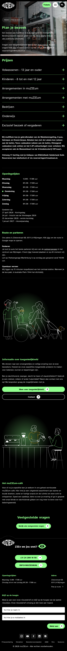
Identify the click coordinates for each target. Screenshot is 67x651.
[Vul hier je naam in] (33, 610)
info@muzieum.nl (31, 565)
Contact (34, 397)
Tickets (46, 5)
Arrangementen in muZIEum (20, 88)
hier (14, 48)
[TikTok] (45, 636)
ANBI (46, 642)
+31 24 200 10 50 (31, 557)
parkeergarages (50, 249)
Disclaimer (19, 642)
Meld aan (56, 626)
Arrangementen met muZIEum (21, 97)
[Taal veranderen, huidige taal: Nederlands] (62, 5)
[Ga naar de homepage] (8, 5)
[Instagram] (21, 636)
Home (6, 20)
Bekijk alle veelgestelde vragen (34, 526)
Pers (53, 642)
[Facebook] (33, 636)
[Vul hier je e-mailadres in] (33, 617)
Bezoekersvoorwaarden (34, 642)
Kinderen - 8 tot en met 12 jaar (22, 79)
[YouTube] (27, 636)
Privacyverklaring (7, 642)
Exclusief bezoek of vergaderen (22, 125)
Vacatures (61, 642)
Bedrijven (8, 107)
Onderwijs (8, 116)
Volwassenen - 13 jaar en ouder (22, 70)
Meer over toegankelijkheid (34, 389)
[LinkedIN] (39, 636)
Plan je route (57, 587)
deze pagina (43, 45)
